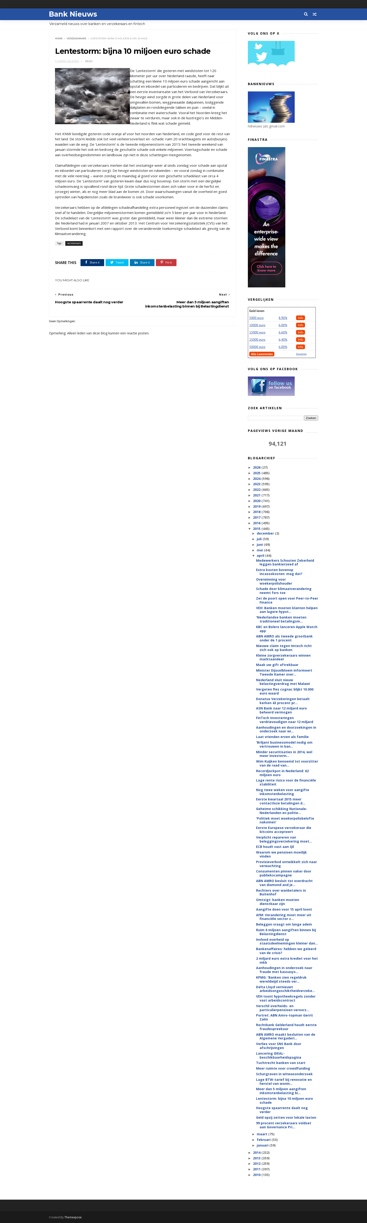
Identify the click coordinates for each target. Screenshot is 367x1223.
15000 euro (257, 332)
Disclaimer (301, 353)
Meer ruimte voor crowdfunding (283, 1068)
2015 (257, 528)
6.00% (283, 325)
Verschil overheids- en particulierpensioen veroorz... (282, 1008)
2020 (257, 501)
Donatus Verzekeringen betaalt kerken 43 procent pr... (283, 701)
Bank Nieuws (73, 14)
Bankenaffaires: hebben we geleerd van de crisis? (286, 951)
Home (59, 38)
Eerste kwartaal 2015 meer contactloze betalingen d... (280, 801)
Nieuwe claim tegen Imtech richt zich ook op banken (284, 648)
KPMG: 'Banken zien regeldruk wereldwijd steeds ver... (281, 979)
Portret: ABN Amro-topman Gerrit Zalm (284, 1017)
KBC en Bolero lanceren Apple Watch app (286, 629)
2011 (257, 1169)
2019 (257, 506)
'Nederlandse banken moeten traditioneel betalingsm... (281, 619)
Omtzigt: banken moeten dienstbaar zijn (277, 901)
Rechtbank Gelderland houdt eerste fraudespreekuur (286, 1027)
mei (260, 550)
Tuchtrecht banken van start (280, 1062)
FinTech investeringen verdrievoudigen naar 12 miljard (284, 720)
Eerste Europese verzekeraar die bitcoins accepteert (283, 829)
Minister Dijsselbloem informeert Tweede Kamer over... (284, 672)
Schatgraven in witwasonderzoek (284, 1074)
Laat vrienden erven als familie (282, 737)
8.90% (283, 318)
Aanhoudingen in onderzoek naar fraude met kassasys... (284, 970)
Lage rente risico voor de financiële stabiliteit (286, 782)
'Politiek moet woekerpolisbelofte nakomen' (285, 820)
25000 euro (257, 339)
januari (263, 1145)
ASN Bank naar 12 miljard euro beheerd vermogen (281, 710)
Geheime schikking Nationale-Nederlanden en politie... (281, 811)
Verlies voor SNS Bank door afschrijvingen (278, 1046)
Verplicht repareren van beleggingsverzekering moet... (284, 839)
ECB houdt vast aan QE (275, 846)
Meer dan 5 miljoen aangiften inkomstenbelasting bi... (281, 1091)
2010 (257, 1174)
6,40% (283, 339)
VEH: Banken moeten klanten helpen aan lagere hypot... (287, 610)
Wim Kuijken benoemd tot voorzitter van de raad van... (287, 763)
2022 (257, 489)
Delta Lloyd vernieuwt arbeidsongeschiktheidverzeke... (285, 989)
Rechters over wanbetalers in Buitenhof (281, 892)
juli (260, 539)
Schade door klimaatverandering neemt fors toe (284, 590)
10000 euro (257, 325)
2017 (257, 517)
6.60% (283, 332)
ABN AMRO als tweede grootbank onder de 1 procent (284, 638)
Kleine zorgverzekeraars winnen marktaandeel (283, 657)
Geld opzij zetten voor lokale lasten (286, 1117)
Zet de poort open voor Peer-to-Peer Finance (287, 600)
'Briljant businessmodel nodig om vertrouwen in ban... (284, 744)
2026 (257, 467)
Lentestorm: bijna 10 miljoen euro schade (284, 1100)
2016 (257, 523)
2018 (257, 512)
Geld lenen (256, 311)
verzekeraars (76, 38)
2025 (257, 473)
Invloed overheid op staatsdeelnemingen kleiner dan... (287, 941)
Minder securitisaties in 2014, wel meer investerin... (284, 754)
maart (262, 1134)
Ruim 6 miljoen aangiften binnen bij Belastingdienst (286, 932)
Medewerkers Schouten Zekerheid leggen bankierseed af (285, 562)
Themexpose (73, 1217)
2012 (257, 1163)
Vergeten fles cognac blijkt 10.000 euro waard (284, 691)
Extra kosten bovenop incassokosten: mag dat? (279, 572)
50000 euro (257, 347)
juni (260, 544)
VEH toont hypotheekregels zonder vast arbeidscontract (286, 998)
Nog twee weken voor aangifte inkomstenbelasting (282, 792)
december (266, 533)
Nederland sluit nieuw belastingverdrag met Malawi (283, 682)
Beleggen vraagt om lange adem (284, 924)
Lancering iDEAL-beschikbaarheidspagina (278, 1055)
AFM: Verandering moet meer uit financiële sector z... (283, 917)
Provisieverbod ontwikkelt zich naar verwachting (286, 864)
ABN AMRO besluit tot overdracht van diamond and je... (284, 883)
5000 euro (256, 318)
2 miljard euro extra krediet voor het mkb (287, 960)
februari (264, 1139)
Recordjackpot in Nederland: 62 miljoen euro (282, 773)
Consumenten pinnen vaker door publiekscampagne (283, 873)
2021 (257, 495)
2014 (257, 1152)
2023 (257, 484)
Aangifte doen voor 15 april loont (284, 909)
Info (300, 318)
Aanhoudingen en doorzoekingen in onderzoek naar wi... (286, 729)
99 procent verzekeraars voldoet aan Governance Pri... (283, 1125)
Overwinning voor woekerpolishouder (274, 581)
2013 (257, 1158)
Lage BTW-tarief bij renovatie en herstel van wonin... (284, 1081)
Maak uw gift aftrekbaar (277, 664)
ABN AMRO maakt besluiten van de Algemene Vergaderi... (285, 1036)
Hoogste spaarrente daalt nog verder (282, 1110)
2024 (257, 478)
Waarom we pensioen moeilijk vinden (281, 854)
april (261, 555)
